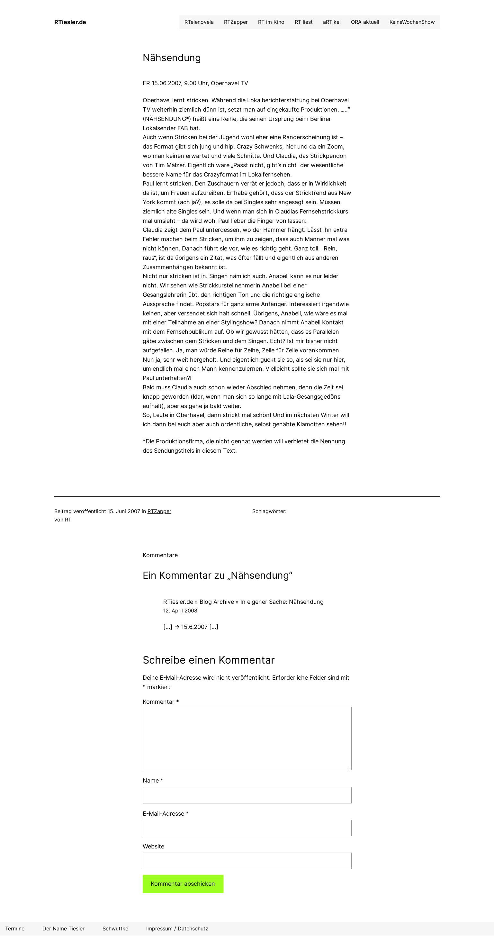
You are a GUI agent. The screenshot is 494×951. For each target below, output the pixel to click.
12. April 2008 (180, 610)
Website (153, 846)
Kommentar (161, 701)
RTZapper (159, 511)
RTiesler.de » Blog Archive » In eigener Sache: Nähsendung (243, 601)
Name (153, 780)
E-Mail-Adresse (166, 813)
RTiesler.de (70, 22)
